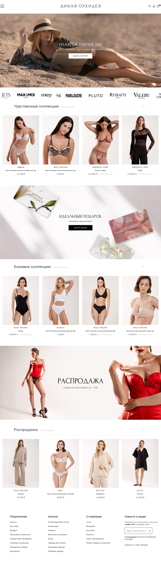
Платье (140, 494)
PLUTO (140, 490)
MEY (60, 490)
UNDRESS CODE (100, 167)
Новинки (51, 530)
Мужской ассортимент (57, 534)
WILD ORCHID (61, 167)
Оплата (13, 522)
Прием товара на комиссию (98, 543)
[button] (4, 50)
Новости (90, 534)
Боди (140, 170)
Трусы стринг (100, 170)
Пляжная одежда (55, 551)
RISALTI (60, 327)
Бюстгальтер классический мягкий (60, 331)
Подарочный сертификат (21, 539)
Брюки (21, 494)
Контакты (90, 530)
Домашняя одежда (56, 547)
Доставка (14, 526)
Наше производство (95, 539)
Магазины (90, 526)
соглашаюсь (131, 537)
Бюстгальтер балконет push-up (140, 331)
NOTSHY (100, 490)
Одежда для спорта (57, 543)
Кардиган (100, 494)
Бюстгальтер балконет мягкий (61, 494)
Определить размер (18, 547)
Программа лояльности (20, 534)
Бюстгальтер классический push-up (21, 170)
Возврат (13, 530)
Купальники (53, 526)
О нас (88, 522)
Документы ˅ (15, 551)
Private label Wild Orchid (58, 522)
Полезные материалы (19, 543)
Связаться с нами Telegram (136, 545)
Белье (50, 539)
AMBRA (20, 167)
